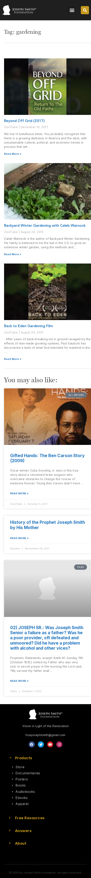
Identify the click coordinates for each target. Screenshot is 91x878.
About (20, 843)
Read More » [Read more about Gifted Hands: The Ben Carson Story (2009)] (19, 493)
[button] (72, 10)
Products (23, 758)
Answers (23, 831)
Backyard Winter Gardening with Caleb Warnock (45, 226)
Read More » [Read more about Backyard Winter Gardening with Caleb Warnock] (13, 254)
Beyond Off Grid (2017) (24, 121)
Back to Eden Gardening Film (28, 326)
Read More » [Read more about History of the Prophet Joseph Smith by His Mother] (19, 538)
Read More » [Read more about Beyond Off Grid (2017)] (13, 153)
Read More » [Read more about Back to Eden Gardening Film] (13, 359)
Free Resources (30, 818)
